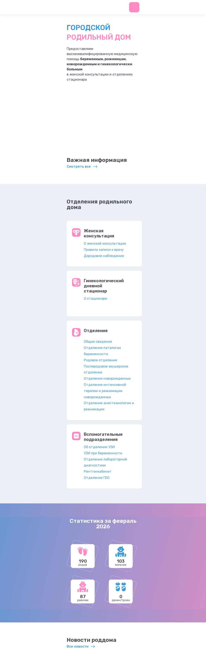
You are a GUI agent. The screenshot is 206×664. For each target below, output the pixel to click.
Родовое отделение (100, 360)
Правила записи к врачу (104, 250)
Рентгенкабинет (98, 471)
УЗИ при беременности (103, 453)
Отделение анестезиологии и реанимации (109, 406)
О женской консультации (105, 243)
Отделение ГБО (97, 478)
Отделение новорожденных (107, 378)
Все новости (77, 646)
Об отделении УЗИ (99, 447)
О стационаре (95, 298)
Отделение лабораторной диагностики (105, 462)
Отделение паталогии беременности (102, 351)
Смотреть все (79, 166)
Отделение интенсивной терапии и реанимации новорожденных (105, 391)
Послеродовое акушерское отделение (106, 369)
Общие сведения (98, 342)
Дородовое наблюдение (104, 256)
